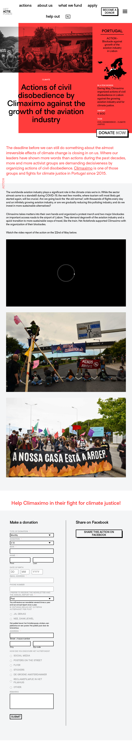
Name (13, 555)
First (12, 563)
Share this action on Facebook (99, 533)
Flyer (17, 665)
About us (45, 5)
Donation (16, 539)
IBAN (13, 547)
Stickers (19, 670)
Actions (25, 5)
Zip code (37, 647)
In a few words (105, 85)
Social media (22, 655)
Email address (18, 576)
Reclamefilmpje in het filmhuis (28, 681)
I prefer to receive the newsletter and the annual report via (30, 594)
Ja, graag (20, 614)
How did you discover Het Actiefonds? (30, 651)
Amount (101, 111)
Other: (18, 687)
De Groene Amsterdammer (30, 674)
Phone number (17, 585)
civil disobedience (106, 122)
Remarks (14, 692)
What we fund (70, 5)
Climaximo (83, 168)
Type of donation (20, 531)
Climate (46, 80)
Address (15, 631)
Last (35, 563)
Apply (92, 5)
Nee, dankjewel (24, 618)
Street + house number (20, 639)
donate (112, 133)
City (12, 647)
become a (109, 11)
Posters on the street (28, 660)
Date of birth (17, 567)
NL (68, 17)
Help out (53, 16)
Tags (99, 119)
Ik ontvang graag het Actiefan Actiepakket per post (26, 608)
